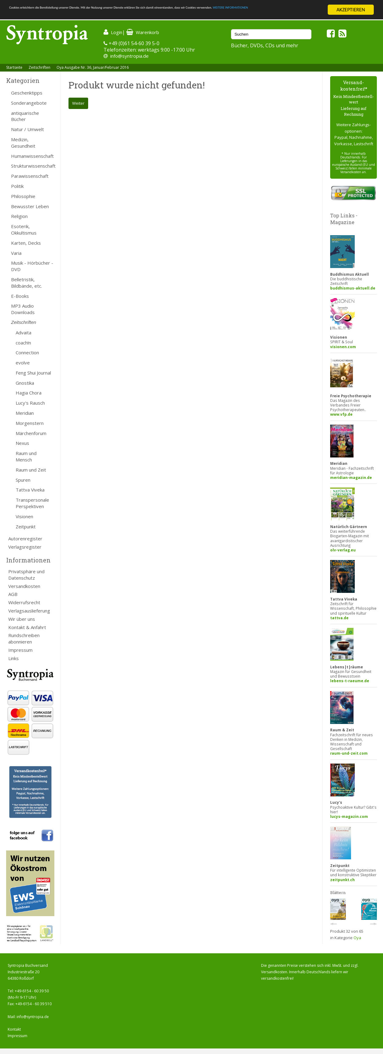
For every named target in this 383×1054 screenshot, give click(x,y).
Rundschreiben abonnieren (24, 638)
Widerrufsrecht (24, 602)
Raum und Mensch (26, 456)
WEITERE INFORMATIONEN (64, 15)
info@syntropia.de (129, 56)
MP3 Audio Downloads (23, 309)
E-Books (20, 296)
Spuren (23, 480)
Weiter (78, 103)
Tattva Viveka (30, 490)
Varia (16, 253)
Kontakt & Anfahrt (27, 627)
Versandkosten (24, 586)
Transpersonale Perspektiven (32, 503)
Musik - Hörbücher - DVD (32, 266)
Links (13, 658)
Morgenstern (30, 423)
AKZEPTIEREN (350, 9)
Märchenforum (31, 433)
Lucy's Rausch (30, 403)
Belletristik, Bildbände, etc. (26, 282)
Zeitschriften (39, 67)
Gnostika (25, 383)
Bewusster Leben (30, 206)
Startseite (14, 67)
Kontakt (14, 1029)
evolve (23, 363)
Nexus (22, 443)
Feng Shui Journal (33, 373)
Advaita (23, 332)
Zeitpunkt (26, 526)
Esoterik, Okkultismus (24, 229)
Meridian (25, 413)
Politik (17, 186)
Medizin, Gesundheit (23, 142)
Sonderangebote (29, 103)
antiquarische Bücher (25, 116)
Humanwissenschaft (32, 156)
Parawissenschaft (30, 176)
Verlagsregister (24, 547)
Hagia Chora (28, 393)
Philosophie (23, 196)
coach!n (23, 343)
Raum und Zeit (31, 470)
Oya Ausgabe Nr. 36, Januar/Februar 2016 (93, 67)
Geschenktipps (26, 93)
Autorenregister (25, 538)
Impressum (20, 650)
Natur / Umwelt (27, 129)
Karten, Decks (26, 243)
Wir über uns (21, 619)
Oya (357, 937)
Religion (19, 216)
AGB (13, 594)
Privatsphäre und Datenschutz (26, 574)
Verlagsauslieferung (29, 611)
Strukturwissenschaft (32, 166)
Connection (27, 352)
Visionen (24, 516)
